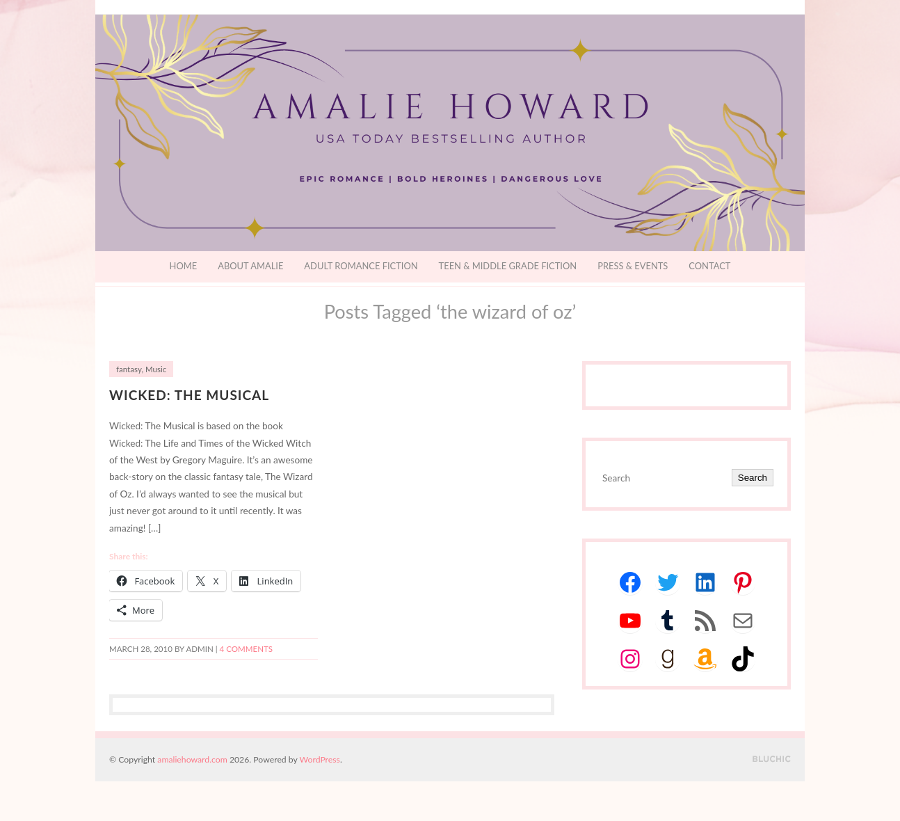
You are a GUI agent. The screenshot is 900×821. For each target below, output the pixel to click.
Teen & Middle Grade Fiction (508, 265)
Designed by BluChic (772, 759)
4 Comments (246, 648)
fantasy (128, 369)
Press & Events (632, 265)
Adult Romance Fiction (360, 265)
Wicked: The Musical (189, 395)
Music (155, 369)
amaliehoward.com (192, 759)
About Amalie (250, 265)
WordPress (320, 759)
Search (752, 477)
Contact (709, 265)
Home (184, 265)
